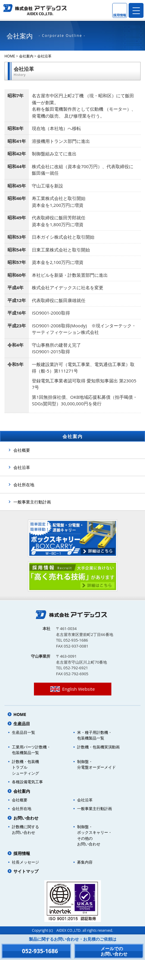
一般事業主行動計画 (32, 502)
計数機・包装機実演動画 (98, 747)
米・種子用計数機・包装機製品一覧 (94, 735)
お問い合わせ (25, 818)
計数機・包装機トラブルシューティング (25, 767)
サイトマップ (25, 871)
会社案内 (26, 56)
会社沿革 (44, 56)
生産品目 (21, 723)
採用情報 (21, 853)
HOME (9, 56)
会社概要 (21, 450)
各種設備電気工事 (27, 781)
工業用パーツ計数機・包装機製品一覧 (31, 750)
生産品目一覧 (23, 732)
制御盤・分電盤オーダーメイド (96, 764)
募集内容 (85, 862)
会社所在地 (23, 484)
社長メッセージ (25, 862)
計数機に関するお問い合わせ (25, 829)
